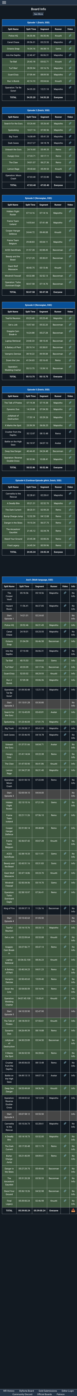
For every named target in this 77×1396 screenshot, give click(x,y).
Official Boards (44, 1394)
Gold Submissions (48, 1391)
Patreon (61, 1394)
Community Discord (22, 1394)
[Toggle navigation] (4, 2)
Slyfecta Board (26, 1391)
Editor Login (68, 1391)
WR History (8, 1391)
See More (38, 14)
